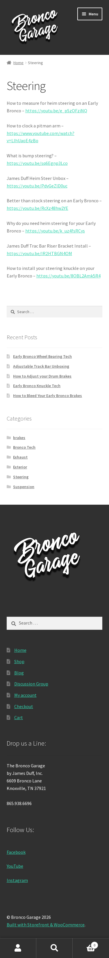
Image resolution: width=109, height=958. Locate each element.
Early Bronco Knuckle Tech (36, 385)
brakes (19, 437)
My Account (18, 948)
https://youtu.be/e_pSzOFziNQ (56, 110)
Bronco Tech (24, 447)
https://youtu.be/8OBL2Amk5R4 (68, 276)
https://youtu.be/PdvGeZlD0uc (37, 186)
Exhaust (20, 457)
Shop (19, 661)
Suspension (23, 486)
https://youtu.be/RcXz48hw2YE (37, 208)
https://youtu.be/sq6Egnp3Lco (37, 163)
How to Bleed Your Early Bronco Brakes (47, 395)
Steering (20, 476)
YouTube (15, 866)
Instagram (17, 880)
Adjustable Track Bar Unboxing (41, 366)
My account (25, 695)
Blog (19, 673)
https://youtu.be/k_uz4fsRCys (55, 231)
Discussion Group (31, 684)
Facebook (16, 852)
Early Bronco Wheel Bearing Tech (42, 356)
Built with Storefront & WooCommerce (46, 925)
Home (18, 62)
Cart (18, 717)
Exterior (20, 467)
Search (54, 948)
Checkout (23, 706)
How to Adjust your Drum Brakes (42, 376)
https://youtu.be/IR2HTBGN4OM (39, 253)
